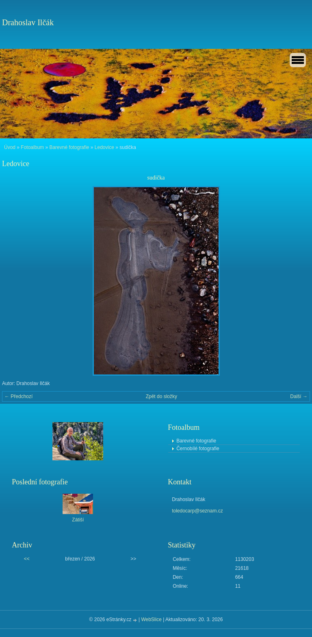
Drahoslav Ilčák (28, 22)
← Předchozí (18, 396)
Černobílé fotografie (197, 448)
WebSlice (151, 619)
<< (27, 559)
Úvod (9, 147)
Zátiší (78, 520)
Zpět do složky (161, 396)
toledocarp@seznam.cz (197, 511)
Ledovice (104, 147)
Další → (299, 396)
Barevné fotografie (69, 147)
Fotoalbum (32, 147)
